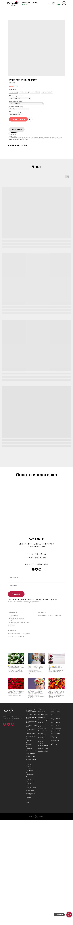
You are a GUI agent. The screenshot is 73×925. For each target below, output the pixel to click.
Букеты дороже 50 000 (30, 835)
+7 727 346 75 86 (36, 659)
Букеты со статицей (43, 851)
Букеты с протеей (30, 859)
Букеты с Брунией (55, 836)
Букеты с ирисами (31, 882)
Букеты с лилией (55, 830)
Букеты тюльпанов (31, 893)
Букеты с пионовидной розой (56, 820)
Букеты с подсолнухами (30, 885)
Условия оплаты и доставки (31, 899)
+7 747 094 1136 (19, 742)
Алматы (24, 4)
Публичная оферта (31, 819)
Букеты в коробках (31, 841)
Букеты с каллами (55, 827)
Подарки (28, 902)
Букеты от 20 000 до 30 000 (31, 827)
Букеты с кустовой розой (55, 824)
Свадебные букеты (43, 819)
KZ (53, 3)
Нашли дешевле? (17, 129)
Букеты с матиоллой (29, 848)
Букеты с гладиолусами (30, 878)
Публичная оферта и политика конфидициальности (31, 816)
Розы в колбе (41, 817)
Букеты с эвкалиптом (54, 849)
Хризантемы (41, 822)
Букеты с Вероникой (56, 838)
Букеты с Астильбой (56, 833)
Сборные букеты (42, 814)
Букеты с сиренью (30, 861)
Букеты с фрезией (43, 853)
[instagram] (39, 674)
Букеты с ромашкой (31, 856)
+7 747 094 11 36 (36, 662)
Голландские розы (31, 838)
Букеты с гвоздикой (56, 814)
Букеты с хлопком (43, 856)
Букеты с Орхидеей (43, 825)
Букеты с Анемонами (41, 843)
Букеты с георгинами (29, 844)
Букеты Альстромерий (42, 832)
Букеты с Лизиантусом (41, 828)
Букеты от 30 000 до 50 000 (31, 831)
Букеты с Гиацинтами (54, 842)
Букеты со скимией (31, 864)
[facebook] (33, 674)
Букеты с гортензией (29, 889)
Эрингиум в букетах (56, 845)
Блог (27, 908)
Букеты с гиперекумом (29, 870)
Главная (28, 905)
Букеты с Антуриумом (41, 847)
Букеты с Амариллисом (42, 839)
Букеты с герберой (55, 817)
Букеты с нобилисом (29, 852)
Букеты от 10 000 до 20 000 (31, 823)
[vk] (36, 674)
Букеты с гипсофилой (29, 874)
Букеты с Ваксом (42, 836)
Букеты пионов (30, 895)
